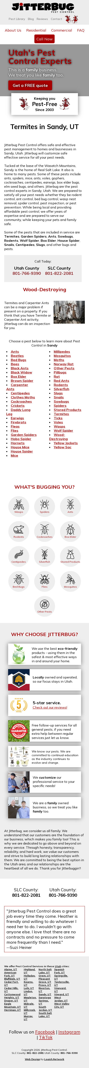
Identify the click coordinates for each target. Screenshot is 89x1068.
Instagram (69, 1032)
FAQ (80, 30)
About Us (13, 30)
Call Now (44, 39)
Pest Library (17, 19)
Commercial (61, 30)
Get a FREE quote (30, 85)
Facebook (45, 1032)
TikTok (46, 1037)
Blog (31, 19)
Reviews (42, 19)
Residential (36, 30)
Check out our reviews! (50, 707)
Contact (56, 19)
